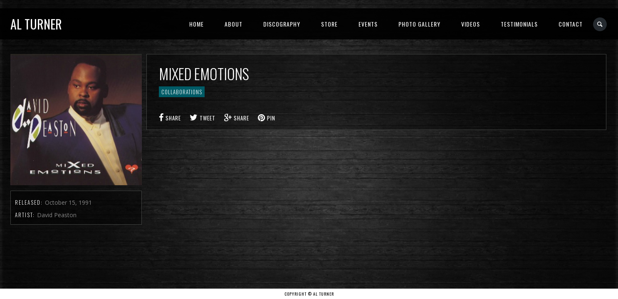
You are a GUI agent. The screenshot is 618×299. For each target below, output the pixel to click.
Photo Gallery (419, 24)
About (233, 24)
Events (368, 24)
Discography (281, 24)
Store (329, 24)
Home (196, 24)
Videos (470, 24)
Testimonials (519, 24)
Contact (571, 24)
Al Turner (36, 24)
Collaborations (181, 92)
